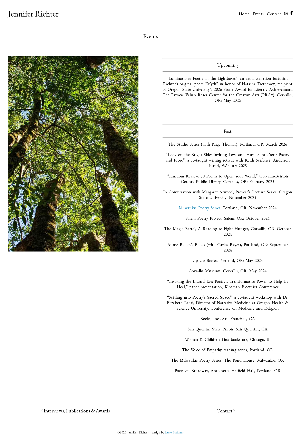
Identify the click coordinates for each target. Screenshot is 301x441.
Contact (274, 14)
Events (258, 14)
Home (244, 14)
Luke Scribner (174, 432)
